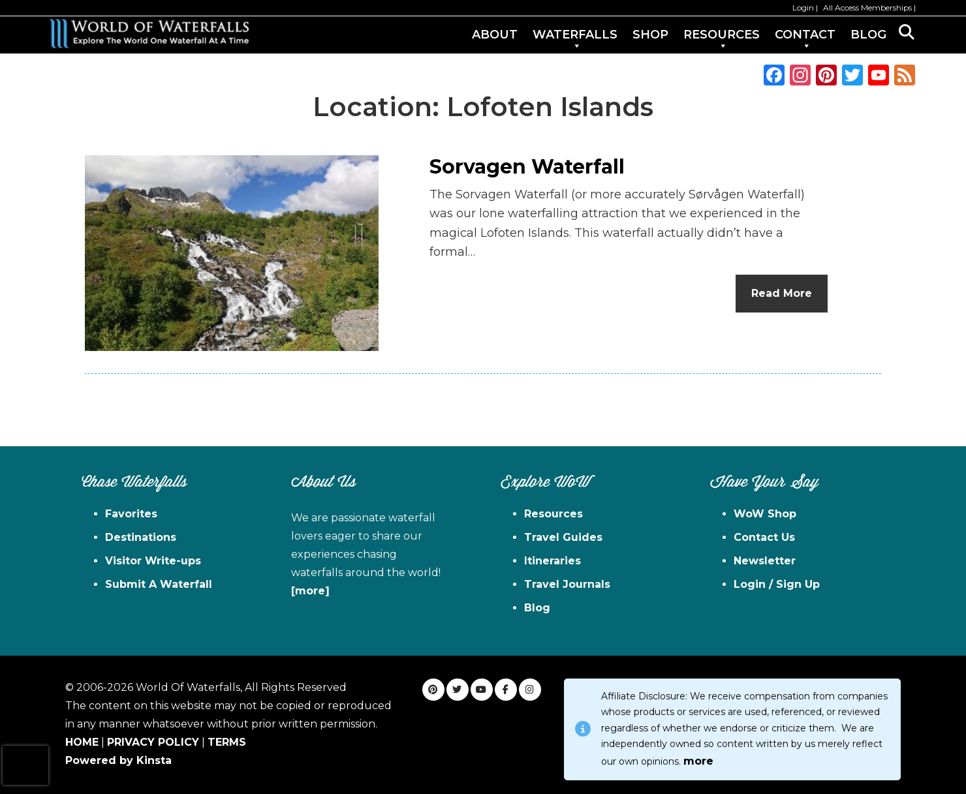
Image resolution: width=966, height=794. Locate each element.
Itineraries (552, 561)
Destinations (140, 537)
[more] (310, 591)
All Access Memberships (867, 7)
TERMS (227, 742)
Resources (553, 514)
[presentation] (25, 765)
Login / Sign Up (777, 584)
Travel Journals (567, 584)
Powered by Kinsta (118, 760)
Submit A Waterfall (158, 584)
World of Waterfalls (148, 33)
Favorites (131, 514)
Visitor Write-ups (153, 561)
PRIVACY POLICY (153, 742)
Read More (781, 293)
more (698, 761)
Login (803, 7)
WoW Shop (765, 514)
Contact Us (764, 537)
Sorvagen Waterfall (527, 167)
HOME (82, 742)
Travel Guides (563, 537)
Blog (537, 608)
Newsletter (765, 561)
